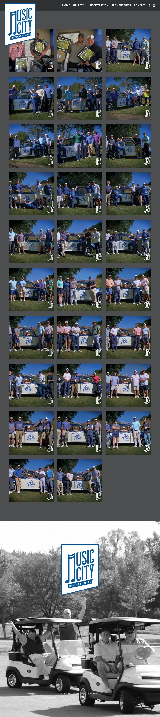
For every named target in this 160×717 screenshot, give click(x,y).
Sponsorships (121, 5)
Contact (139, 5)
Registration (99, 5)
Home (66, 5)
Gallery (78, 5)
